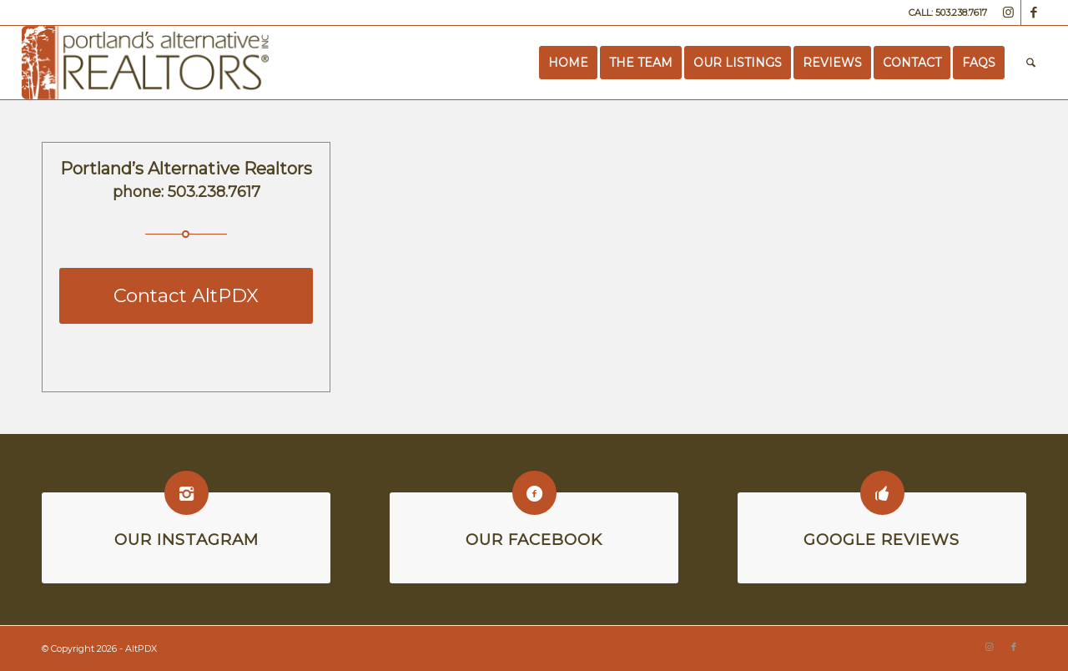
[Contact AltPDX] (186, 296)
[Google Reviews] (882, 493)
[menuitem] (568, 62)
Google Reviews (882, 539)
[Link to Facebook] (1033, 12)
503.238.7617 (214, 192)
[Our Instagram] (186, 493)
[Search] (1030, 62)
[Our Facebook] (534, 493)
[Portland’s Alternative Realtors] (146, 62)
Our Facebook (534, 539)
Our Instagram (186, 539)
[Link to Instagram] (1008, 12)
